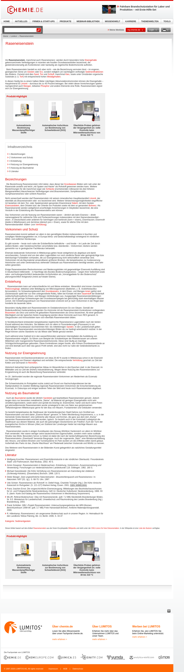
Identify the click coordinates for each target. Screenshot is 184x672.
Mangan (27, 86)
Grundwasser (70, 184)
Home (5, 36)
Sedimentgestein (23, 521)
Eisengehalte (91, 60)
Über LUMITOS (102, 626)
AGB (65, 669)
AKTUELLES (21, 21)
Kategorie (9, 521)
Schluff (51, 74)
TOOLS (167, 21)
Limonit (24, 83)
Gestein (30, 72)
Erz (41, 72)
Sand (36, 74)
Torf (21, 76)
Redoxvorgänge (12, 289)
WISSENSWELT (112, 21)
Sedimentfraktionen (94, 72)
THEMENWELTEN (149, 21)
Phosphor (45, 86)
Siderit (75, 203)
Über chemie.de (62, 626)
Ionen (88, 291)
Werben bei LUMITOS (146, 626)
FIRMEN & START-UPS (43, 21)
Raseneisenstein (39, 528)
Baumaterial (20, 398)
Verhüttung (41, 224)
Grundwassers (52, 291)
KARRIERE (130, 21)
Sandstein (47, 398)
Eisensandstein (12, 205)
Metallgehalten (54, 76)
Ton (41, 74)
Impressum (53, 669)
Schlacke (50, 189)
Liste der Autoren (145, 528)
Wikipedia (72, 528)
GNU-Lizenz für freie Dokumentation (105, 528)
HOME (7, 21)
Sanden (70, 327)
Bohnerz (92, 205)
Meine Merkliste (117, 30)
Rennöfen (32, 363)
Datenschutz (78, 669)
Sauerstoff (86, 293)
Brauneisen (10, 312)
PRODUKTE (65, 21)
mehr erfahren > (59, 639)
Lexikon (14, 36)
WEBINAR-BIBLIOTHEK (88, 21)
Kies (67, 74)
